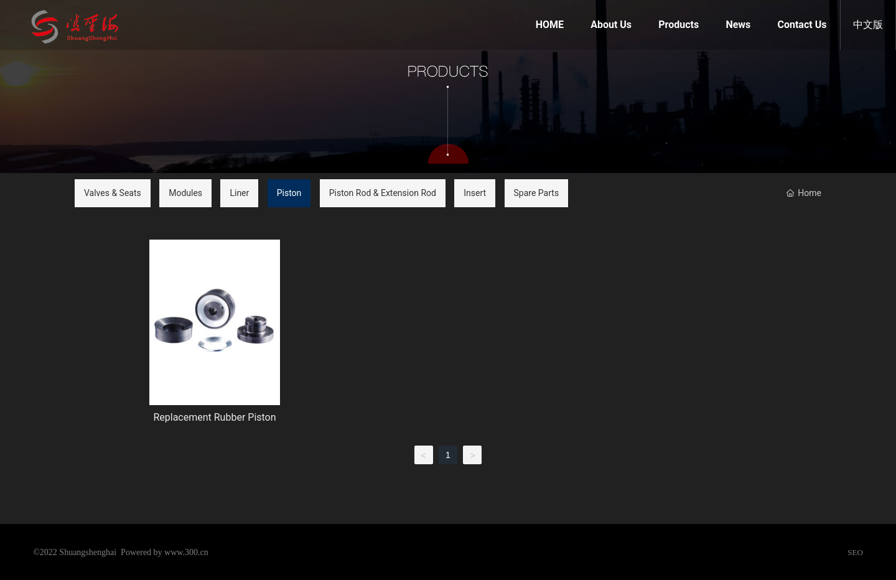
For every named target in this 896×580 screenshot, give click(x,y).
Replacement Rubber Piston (214, 417)
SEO (855, 552)
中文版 (868, 24)
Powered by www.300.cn (164, 552)
